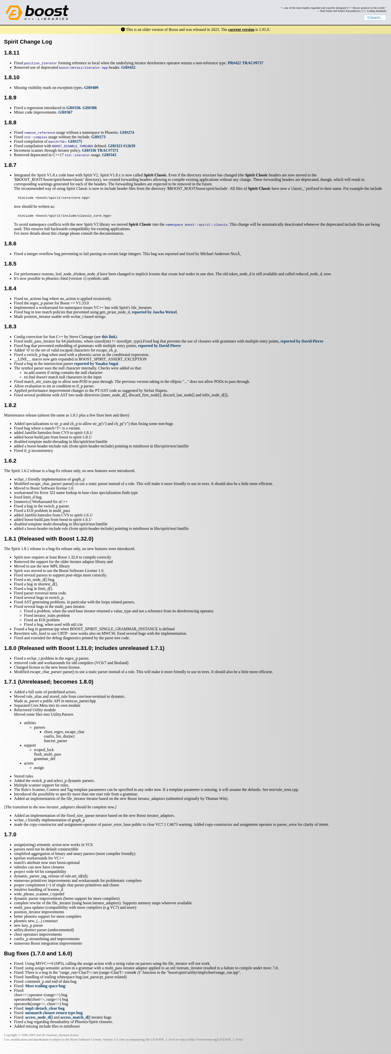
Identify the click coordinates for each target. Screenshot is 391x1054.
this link (109, 337)
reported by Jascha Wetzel (154, 312)
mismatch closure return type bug (54, 1013)
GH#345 (109, 155)
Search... (375, 17)
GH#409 (91, 87)
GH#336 (73, 108)
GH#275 (75, 141)
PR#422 (234, 63)
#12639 (129, 146)
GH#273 (98, 137)
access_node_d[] (39, 1017)
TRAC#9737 (252, 63)
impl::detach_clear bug (45, 1008)
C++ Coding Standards (374, 10)
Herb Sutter (326, 10)
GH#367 (65, 112)
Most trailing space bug (45, 986)
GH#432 (128, 67)
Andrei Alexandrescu (349, 10)
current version (241, 29)
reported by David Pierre (302, 341)
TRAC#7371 (107, 150)
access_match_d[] (75, 1017)
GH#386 (90, 108)
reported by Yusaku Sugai (96, 363)
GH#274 (127, 132)
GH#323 (115, 146)
